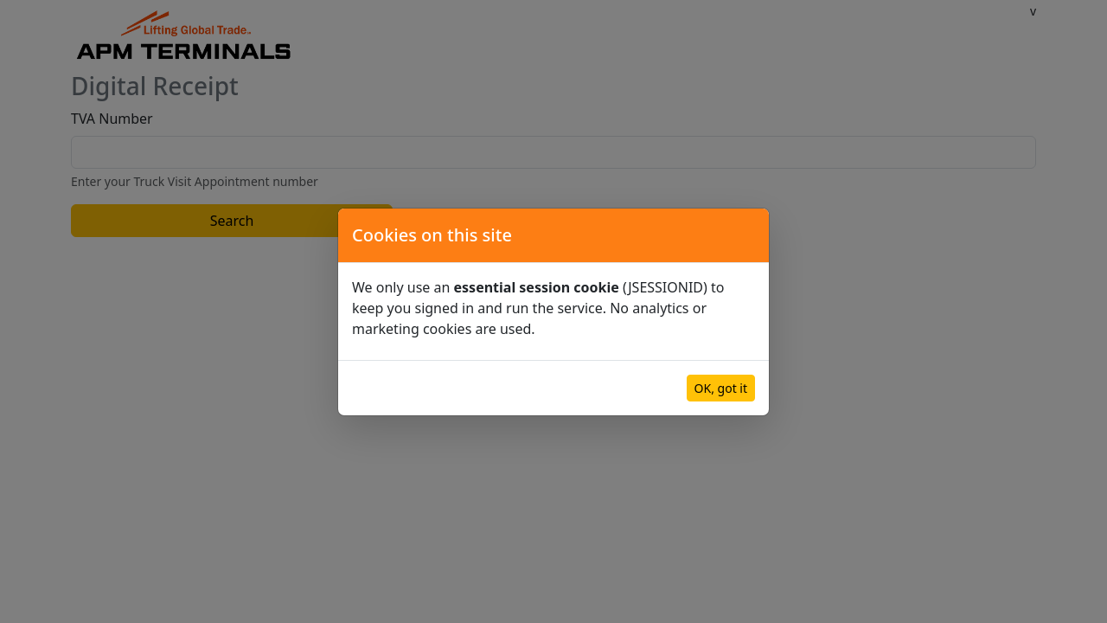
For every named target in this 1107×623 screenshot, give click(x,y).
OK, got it (720, 388)
